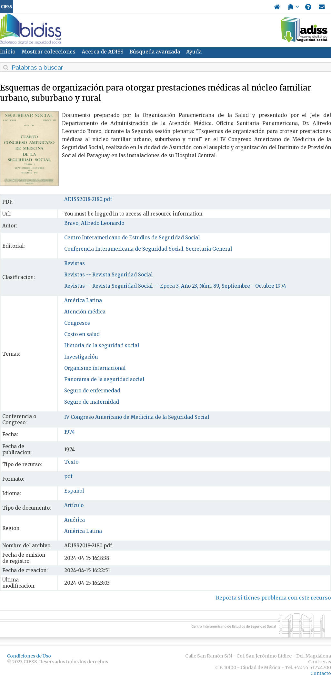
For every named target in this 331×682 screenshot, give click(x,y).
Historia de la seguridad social (101, 345)
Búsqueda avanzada (154, 51)
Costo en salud (82, 334)
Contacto (320, 673)
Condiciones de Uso (29, 656)
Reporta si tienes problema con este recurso (273, 597)
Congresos (77, 323)
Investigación (81, 357)
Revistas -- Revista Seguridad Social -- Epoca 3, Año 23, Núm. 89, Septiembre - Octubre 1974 (175, 286)
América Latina (83, 300)
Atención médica (84, 312)
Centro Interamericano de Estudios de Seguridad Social (132, 238)
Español (74, 491)
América (74, 520)
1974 (69, 432)
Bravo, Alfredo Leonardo (94, 223)
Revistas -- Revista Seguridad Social (108, 275)
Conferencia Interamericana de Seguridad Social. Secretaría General (148, 249)
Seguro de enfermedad (92, 391)
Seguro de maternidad (91, 402)
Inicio (7, 51)
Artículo (74, 505)
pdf (68, 476)
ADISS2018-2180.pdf (88, 199)
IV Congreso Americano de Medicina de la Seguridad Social (136, 417)
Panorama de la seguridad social (104, 379)
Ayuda (194, 51)
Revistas (74, 263)
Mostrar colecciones (48, 51)
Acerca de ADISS (102, 51)
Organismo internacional (94, 368)
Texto (71, 462)
